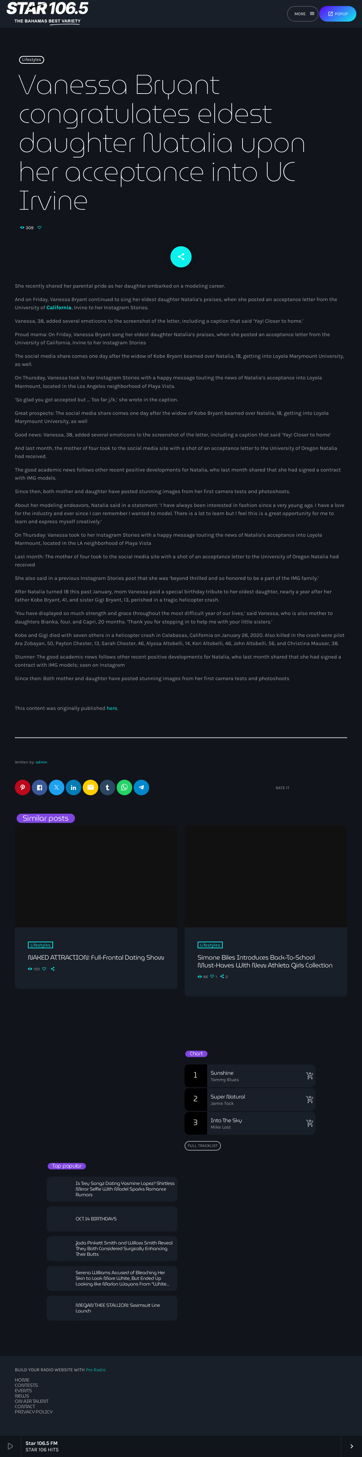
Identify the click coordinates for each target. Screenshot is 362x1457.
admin (41, 762)
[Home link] (47, 13)
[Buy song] (308, 1075)
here (111, 708)
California (58, 307)
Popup (338, 14)
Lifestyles (31, 59)
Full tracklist (203, 1145)
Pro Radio (96, 1370)
